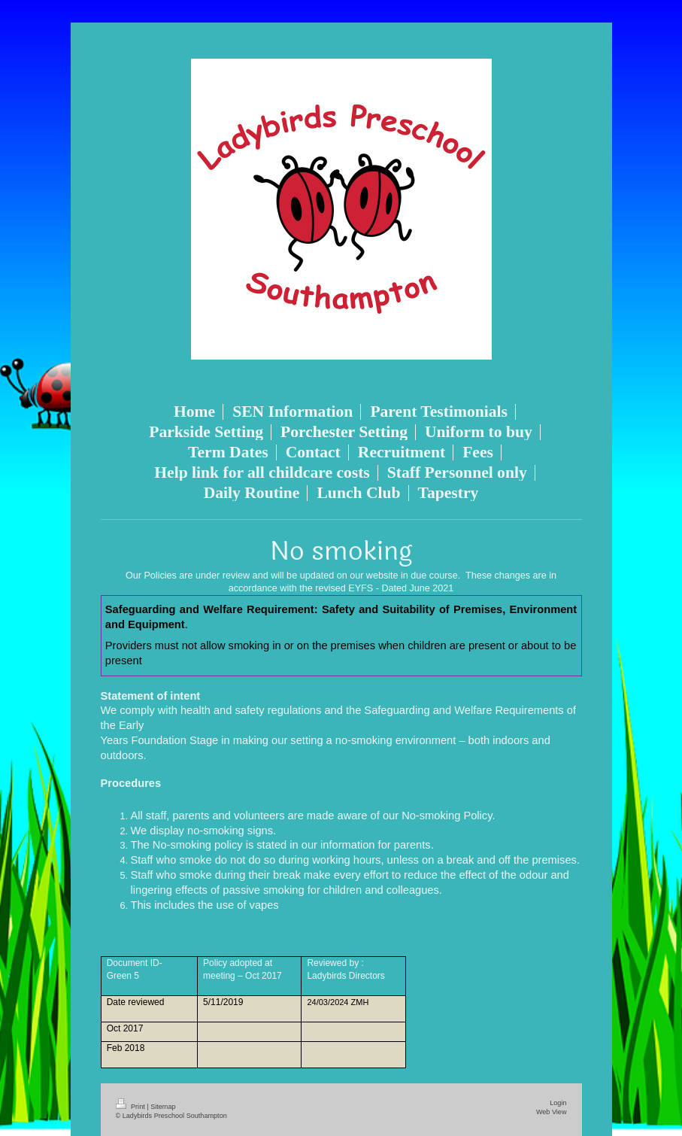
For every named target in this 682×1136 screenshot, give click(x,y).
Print (131, 1106)
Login (558, 1103)
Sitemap (162, 1106)
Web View (551, 1112)
